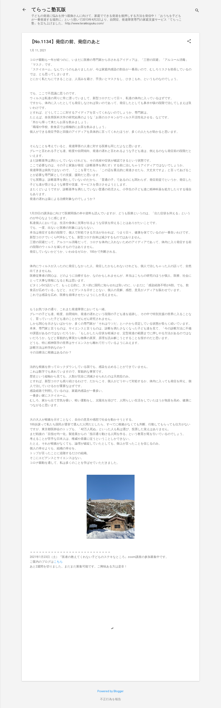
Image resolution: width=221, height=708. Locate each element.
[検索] (197, 11)
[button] (189, 41)
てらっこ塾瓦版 (48, 9)
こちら (58, 561)
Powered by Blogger (110, 691)
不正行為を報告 (110, 699)
